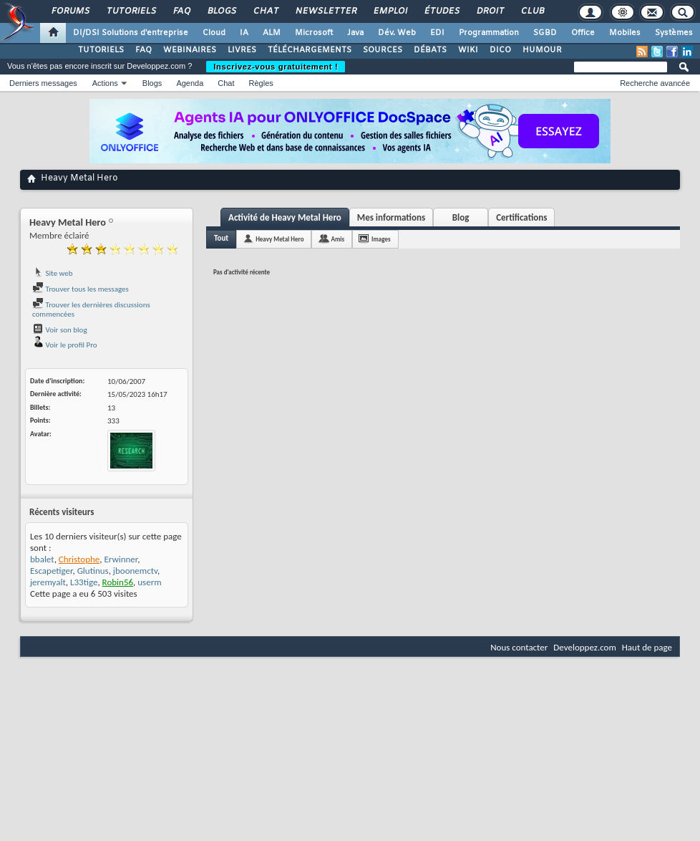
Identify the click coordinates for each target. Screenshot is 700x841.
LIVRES (242, 50)
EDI (437, 33)
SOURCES (382, 50)
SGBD (545, 33)
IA (244, 33)
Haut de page (647, 647)
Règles (261, 83)
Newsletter (325, 11)
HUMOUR (542, 50)
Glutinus (93, 570)
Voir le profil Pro (64, 345)
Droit (490, 11)
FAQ (181, 11)
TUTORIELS (101, 50)
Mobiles (625, 33)
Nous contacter (519, 647)
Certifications (521, 217)
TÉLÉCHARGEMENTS (309, 50)
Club (532, 11)
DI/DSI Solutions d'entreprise (130, 33)
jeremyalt (48, 582)
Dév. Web (397, 33)
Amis (337, 239)
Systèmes (674, 33)
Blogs (221, 11)
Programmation (489, 33)
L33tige (83, 582)
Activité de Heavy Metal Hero (284, 217)
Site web (52, 273)
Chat (265, 11)
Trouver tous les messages (80, 289)
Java (355, 33)
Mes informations (391, 217)
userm (149, 582)
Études (441, 11)
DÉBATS (430, 50)
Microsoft (314, 33)
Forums (69, 11)
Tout (221, 238)
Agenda (189, 83)
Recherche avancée (655, 83)
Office (583, 33)
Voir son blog (59, 330)
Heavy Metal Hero (279, 239)
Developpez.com (584, 647)
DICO (500, 50)
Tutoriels (130, 11)
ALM (272, 33)
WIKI (468, 50)
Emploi (389, 11)
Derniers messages (43, 83)
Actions (105, 83)
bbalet (42, 559)
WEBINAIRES (189, 50)
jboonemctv (135, 570)
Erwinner (120, 559)
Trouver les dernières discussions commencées (91, 309)
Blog (461, 217)
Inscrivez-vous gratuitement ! (275, 66)
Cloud (214, 33)
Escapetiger (51, 570)
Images (380, 239)
